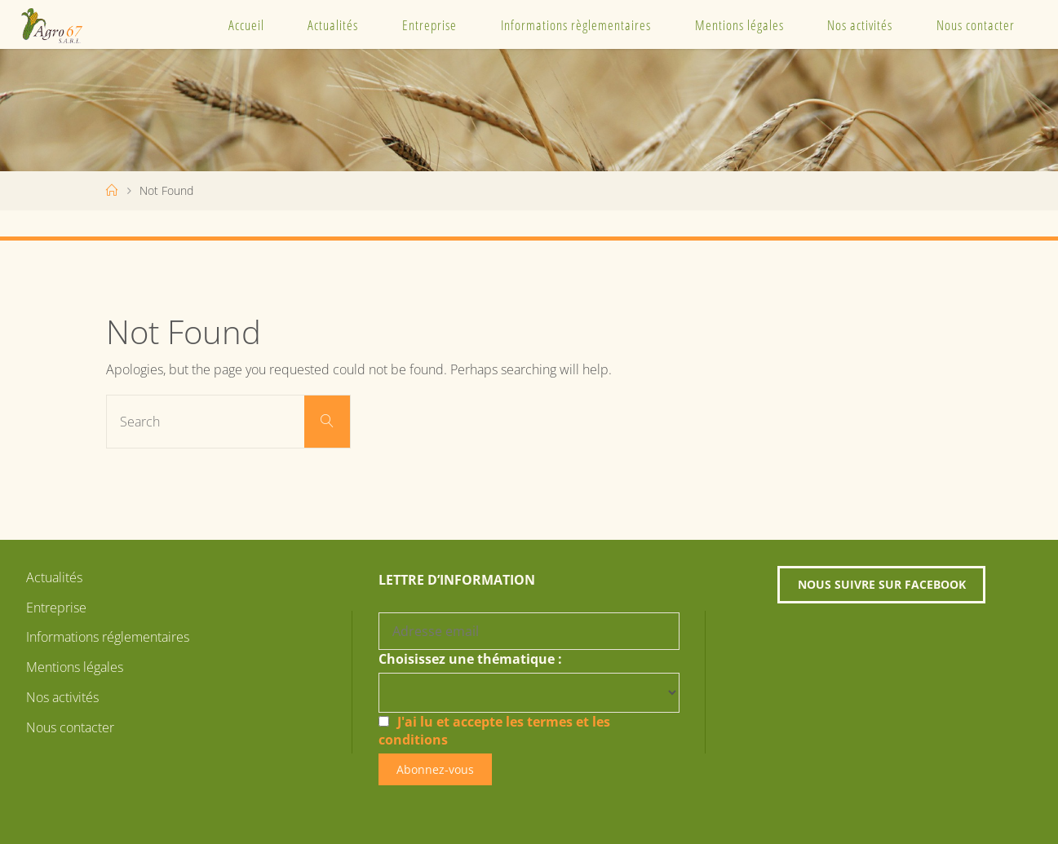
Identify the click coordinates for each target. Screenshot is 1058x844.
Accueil (246, 24)
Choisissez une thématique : (470, 659)
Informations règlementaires (576, 24)
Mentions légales (739, 24)
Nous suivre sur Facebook (882, 584)
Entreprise (429, 24)
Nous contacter (975, 24)
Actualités (333, 24)
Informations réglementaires (107, 637)
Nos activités (859, 24)
